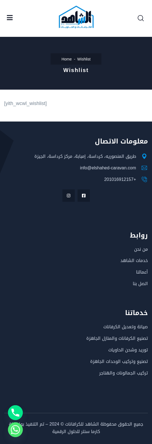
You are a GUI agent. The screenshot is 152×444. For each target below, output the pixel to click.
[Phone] (15, 412)
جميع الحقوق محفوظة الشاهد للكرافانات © (101, 424)
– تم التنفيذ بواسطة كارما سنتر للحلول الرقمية (54, 428)
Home (67, 59)
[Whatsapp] (15, 429)
